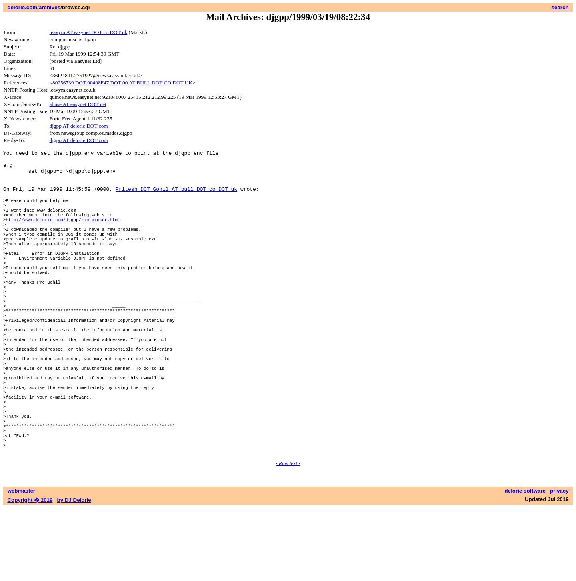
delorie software (525, 564)
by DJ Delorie (74, 573)
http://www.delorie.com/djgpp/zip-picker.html (63, 235)
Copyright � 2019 (29, 573)
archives (49, 7)
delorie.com (22, 7)
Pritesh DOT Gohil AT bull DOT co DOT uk (176, 197)
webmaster (21, 564)
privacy (559, 564)
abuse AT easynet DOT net (78, 104)
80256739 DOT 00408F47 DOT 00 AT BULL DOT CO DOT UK (122, 83)
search (560, 7)
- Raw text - (288, 536)
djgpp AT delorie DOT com (79, 126)
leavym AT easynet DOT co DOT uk (89, 32)
